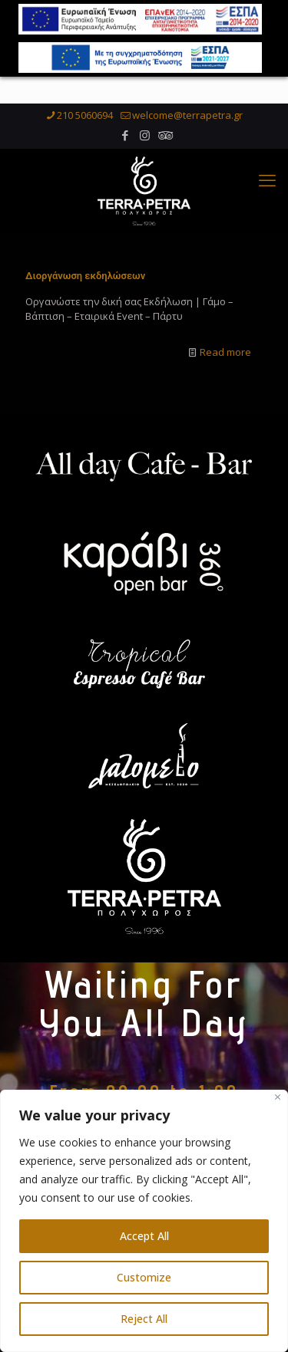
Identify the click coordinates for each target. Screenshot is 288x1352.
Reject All (144, 1318)
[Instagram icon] (145, 139)
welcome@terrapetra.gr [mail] (187, 120)
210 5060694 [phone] (85, 120)
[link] (144, 472)
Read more (225, 356)
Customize (144, 1277)
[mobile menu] (267, 184)
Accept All (144, 1236)
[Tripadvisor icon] (164, 139)
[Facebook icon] (125, 139)
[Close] (277, 1097)
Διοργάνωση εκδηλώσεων (85, 280)
